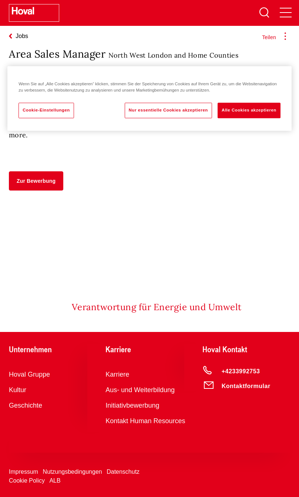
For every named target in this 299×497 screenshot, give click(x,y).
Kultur (17, 390)
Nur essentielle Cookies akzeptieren (168, 110)
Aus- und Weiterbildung (140, 390)
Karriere (117, 374)
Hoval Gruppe (29, 374)
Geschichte (25, 405)
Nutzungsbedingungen (72, 472)
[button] (36, 181)
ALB (54, 480)
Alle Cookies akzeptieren (249, 110)
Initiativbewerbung (132, 405)
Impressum (23, 472)
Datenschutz (123, 472)
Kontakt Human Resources (145, 421)
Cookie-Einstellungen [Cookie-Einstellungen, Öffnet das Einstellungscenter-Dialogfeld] (46, 110)
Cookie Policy (27, 480)
